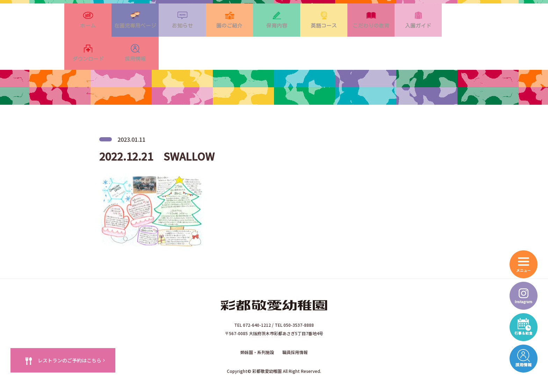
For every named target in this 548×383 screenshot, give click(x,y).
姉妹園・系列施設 (257, 328)
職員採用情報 (295, 328)
